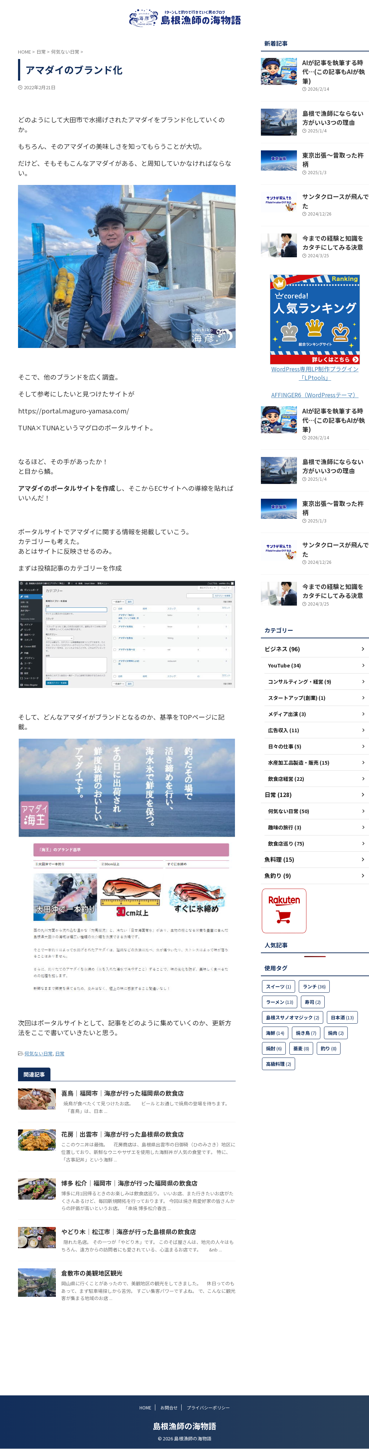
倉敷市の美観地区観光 (124, 1314)
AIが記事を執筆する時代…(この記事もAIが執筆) (332, 66)
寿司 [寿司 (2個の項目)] (313, 953)
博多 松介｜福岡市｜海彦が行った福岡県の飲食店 (159, 1202)
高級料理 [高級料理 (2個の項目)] (278, 1015)
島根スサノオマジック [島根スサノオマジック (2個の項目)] (292, 969)
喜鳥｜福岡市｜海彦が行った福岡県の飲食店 (153, 1092)
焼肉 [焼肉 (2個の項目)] (336, 984)
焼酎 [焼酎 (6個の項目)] (274, 1000)
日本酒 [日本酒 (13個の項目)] (342, 969)
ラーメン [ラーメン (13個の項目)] (279, 953)
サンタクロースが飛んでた (332, 180)
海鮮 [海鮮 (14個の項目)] (275, 984)
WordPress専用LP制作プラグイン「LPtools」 (315, 349)
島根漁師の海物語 (184, 1426)
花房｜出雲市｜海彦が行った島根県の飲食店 (153, 1147)
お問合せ (169, 1408)
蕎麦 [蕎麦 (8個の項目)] (301, 1000)
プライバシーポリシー (208, 1408)
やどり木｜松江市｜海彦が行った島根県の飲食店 (158, 1258)
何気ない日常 (39, 1053)
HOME (145, 1408)
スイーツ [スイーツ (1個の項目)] (278, 938)
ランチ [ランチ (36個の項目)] (314, 938)
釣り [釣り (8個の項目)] (329, 1000)
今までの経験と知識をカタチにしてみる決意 (335, 219)
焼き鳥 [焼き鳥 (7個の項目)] (306, 984)
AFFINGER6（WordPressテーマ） (315, 370)
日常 (60, 1053)
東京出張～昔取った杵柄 (330, 145)
